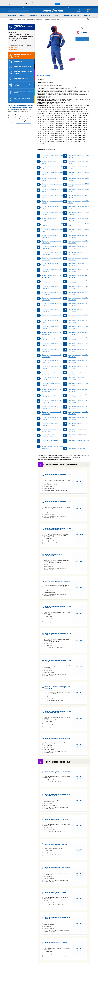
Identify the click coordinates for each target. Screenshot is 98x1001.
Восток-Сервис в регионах (58, 762)
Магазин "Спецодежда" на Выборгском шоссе (58, 660)
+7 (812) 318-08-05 (13, 47)
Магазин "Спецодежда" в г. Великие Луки (56, 943)
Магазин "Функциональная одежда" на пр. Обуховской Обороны (58, 529)
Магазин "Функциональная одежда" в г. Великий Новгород (57, 794)
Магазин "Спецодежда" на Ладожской (57, 738)
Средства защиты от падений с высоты (24, 85)
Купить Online (45, 15)
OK (57, 4)
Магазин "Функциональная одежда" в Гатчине (57, 917)
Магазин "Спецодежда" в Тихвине (56, 893)
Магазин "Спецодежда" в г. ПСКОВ (56, 844)
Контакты (87, 15)
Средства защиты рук (21, 79)
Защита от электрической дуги (36, 19)
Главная (11, 19)
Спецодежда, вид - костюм (77, 448)
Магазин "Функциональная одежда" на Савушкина (58, 633)
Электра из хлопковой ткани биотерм (54, 19)
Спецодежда (23, 19)
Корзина (87, 10)
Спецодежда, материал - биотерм (79, 440)
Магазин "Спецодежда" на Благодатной (53, 554)
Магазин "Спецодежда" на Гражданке (57, 581)
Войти (79, 12)
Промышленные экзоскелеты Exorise (23, 92)
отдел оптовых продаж (23, 123)
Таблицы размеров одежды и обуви (82, 39)
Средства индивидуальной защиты (23, 72)
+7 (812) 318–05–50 (24, 7)
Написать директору (83, 7)
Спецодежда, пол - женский (50, 440)
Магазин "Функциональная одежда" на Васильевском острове (58, 502)
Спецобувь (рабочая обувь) (22, 66)
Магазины (33, 15)
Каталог (23, 15)
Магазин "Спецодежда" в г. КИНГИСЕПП (57, 772)
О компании (12, 15)
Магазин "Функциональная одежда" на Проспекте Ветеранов (58, 712)
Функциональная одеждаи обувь (22, 55)
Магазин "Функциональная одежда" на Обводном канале (58, 475)
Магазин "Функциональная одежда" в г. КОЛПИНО (57, 687)
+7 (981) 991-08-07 (13, 49)
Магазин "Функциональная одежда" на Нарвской (58, 607)
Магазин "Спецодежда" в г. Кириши (56, 820)
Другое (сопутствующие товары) (22, 99)
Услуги (57, 15)
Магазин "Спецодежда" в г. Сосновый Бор (57, 867)
